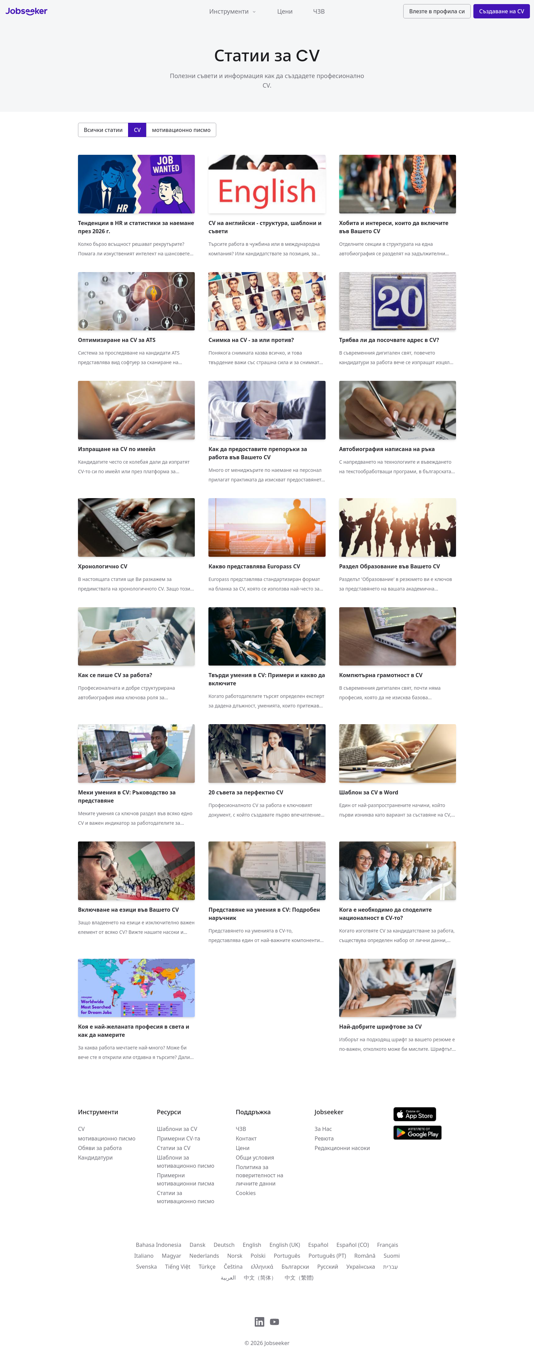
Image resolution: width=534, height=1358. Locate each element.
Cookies (246, 1193)
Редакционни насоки (342, 1148)
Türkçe (207, 1266)
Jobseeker (276, 1343)
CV (81, 1129)
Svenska (146, 1266)
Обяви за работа (100, 1148)
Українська (360, 1266)
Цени (285, 11)
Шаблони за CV (177, 1129)
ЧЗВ (319, 11)
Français (387, 1245)
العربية (228, 1277)
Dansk (197, 1245)
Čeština (233, 1266)
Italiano (144, 1255)
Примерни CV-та (178, 1138)
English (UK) (284, 1245)
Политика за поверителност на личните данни (259, 1175)
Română (364, 1255)
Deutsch (224, 1245)
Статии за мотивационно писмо (186, 1197)
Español (318, 1245)
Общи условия (255, 1157)
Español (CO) (352, 1245)
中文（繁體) (299, 1277)
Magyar (171, 1255)
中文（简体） (260, 1277)
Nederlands (204, 1255)
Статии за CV (173, 1148)
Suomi (392, 1255)
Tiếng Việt (177, 1266)
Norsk (234, 1255)
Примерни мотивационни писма (186, 1179)
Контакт (246, 1138)
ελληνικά (262, 1266)
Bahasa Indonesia (159, 1245)
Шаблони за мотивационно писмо (186, 1161)
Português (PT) (327, 1255)
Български (295, 1266)
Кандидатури (95, 1157)
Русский (327, 1266)
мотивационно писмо (107, 1138)
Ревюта (324, 1138)
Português (287, 1255)
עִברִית (390, 1266)
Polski (258, 1255)
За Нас (323, 1129)
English (252, 1245)
